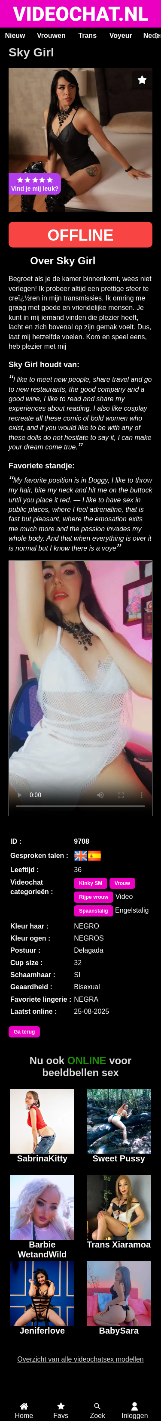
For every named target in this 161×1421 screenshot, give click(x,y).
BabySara (119, 1330)
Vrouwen (51, 35)
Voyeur (120, 35)
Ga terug (24, 1032)
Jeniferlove (42, 1330)
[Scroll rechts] (156, 36)
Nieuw (15, 35)
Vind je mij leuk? (34, 184)
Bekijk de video (80, 688)
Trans (87, 35)
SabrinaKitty (42, 1158)
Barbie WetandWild (42, 1248)
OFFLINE (81, 235)
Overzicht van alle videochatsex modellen (80, 1359)
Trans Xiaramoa (119, 1244)
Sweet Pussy (119, 1158)
